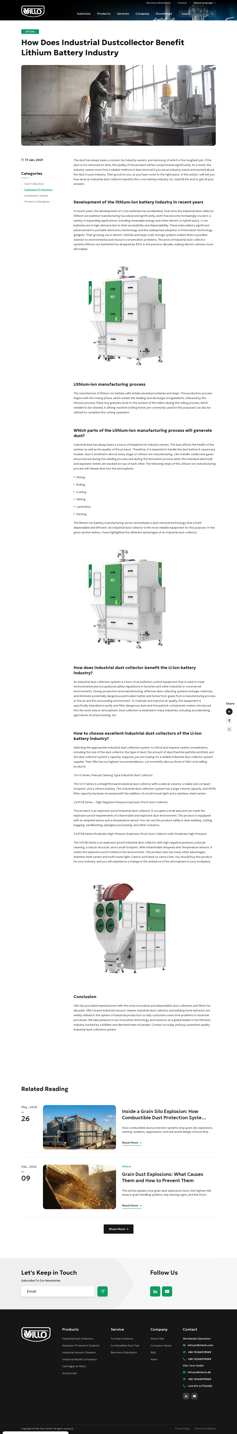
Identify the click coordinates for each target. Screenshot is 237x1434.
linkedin (229, 711)
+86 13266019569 (199, 1352)
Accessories (69, 1373)
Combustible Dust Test (125, 1345)
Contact (182, 2)
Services (123, 13)
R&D (153, 1352)
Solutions (84, 13)
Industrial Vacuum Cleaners (79, 1352)
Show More (117, 1229)
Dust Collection (34, 183)
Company (142, 13)
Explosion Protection (38, 189)
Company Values (161, 1345)
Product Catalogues (37, 201)
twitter (229, 729)
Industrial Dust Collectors (77, 1338)
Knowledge (164, 13)
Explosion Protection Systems (80, 1345)
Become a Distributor (159, 2)
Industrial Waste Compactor (79, 1359)
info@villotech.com (200, 1345)
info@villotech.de (199, 1372)
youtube (167, 1291)
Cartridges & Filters (74, 1366)
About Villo (157, 1338)
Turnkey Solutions (122, 1338)
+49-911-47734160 (200, 1386)
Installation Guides (36, 195)
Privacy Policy (182, 1428)
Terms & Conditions (205, 1428)
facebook (229, 720)
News (154, 1359)
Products (103, 13)
